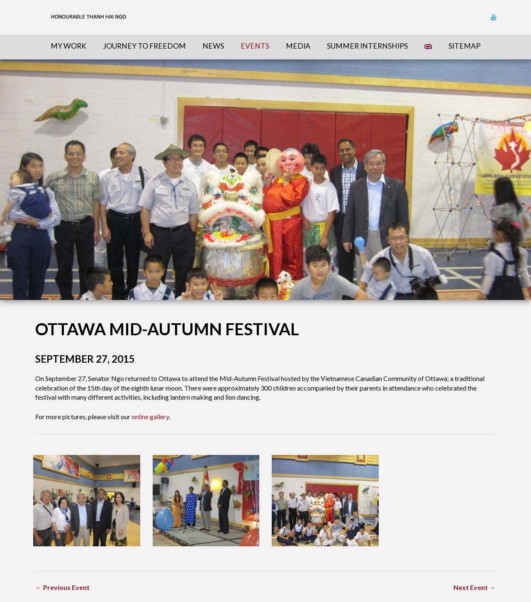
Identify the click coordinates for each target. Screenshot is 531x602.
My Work (68, 46)
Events (255, 46)
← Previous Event (62, 587)
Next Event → (474, 587)
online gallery (150, 416)
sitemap (464, 46)
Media (298, 46)
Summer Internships (367, 46)
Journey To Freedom (144, 46)
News (213, 46)
